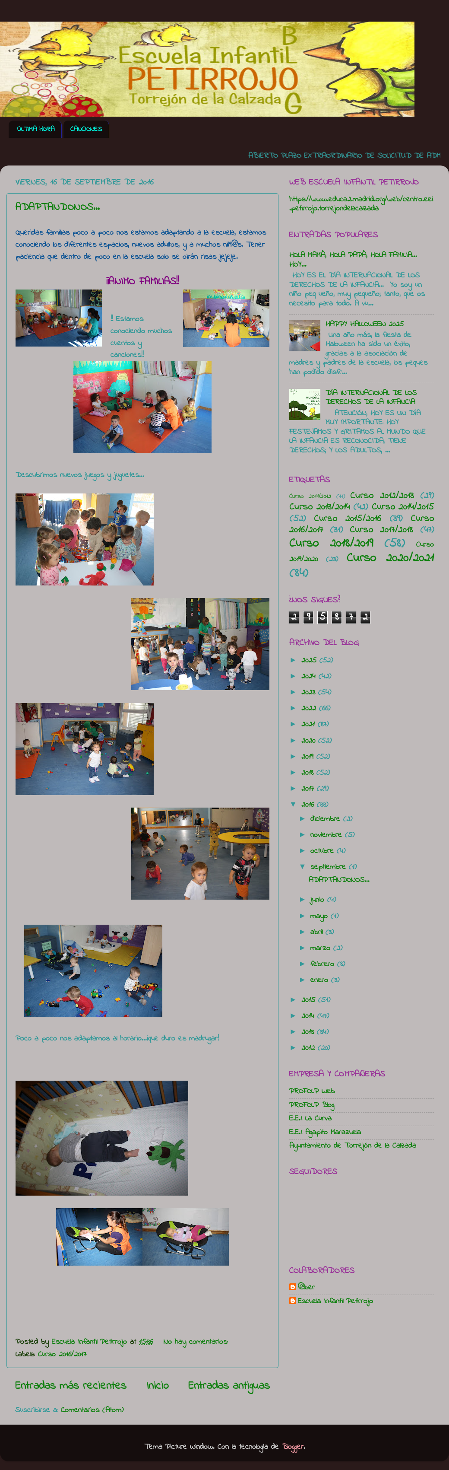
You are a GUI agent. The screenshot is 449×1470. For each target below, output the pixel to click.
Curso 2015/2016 (347, 519)
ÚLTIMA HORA (35, 129)
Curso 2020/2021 (390, 558)
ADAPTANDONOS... (58, 207)
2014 (309, 1016)
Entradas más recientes (70, 1386)
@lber (306, 1288)
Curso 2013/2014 (319, 507)
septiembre (329, 867)
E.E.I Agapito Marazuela (325, 1132)
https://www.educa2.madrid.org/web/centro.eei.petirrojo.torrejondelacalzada (361, 204)
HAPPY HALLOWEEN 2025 (365, 324)
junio (318, 900)
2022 (310, 708)
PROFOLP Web (312, 1091)
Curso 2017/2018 (381, 530)
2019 (308, 757)
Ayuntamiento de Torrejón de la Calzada (352, 1146)
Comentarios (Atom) (92, 1410)
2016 (309, 805)
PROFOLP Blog (311, 1105)
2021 (309, 724)
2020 (309, 741)
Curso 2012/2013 (382, 496)
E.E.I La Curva (310, 1118)
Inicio (157, 1386)
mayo (320, 916)
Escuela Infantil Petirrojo (335, 1302)
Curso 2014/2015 (403, 507)
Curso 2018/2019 (331, 544)
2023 (309, 692)
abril (318, 932)
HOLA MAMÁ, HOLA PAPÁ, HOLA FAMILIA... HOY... (353, 260)
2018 (308, 773)
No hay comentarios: (197, 1342)
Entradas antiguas (229, 1386)
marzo (321, 948)
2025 (310, 660)
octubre (323, 851)
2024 (310, 676)
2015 (309, 1000)
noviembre (327, 835)
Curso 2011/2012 (310, 496)
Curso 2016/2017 (62, 1354)
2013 (309, 1032)
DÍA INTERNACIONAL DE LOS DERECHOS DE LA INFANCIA (371, 398)
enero (320, 980)
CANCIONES (86, 129)
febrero (323, 964)
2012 (309, 1048)
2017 (309, 789)
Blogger (293, 1447)
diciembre (326, 819)
